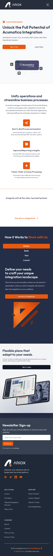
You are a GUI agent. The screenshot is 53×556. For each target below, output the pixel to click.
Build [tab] (26, 251)
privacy (16, 448)
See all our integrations (26, 218)
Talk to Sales (26, 367)
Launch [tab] (26, 260)
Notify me (7, 444)
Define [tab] (26, 246)
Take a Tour (14, 47)
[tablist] (26, 253)
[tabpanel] (26, 297)
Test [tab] (26, 255)
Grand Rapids (35, 548)
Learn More (39, 47)
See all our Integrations (26, 296)
